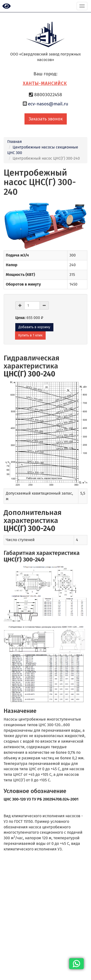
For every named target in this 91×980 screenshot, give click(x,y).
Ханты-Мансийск (45, 83)
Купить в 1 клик (30, 335)
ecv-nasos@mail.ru (48, 104)
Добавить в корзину (34, 327)
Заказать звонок (46, 119)
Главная (14, 141)
